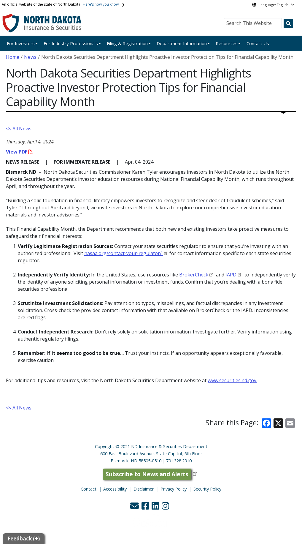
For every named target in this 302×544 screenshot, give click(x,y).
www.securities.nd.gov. (232, 380)
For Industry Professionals (71, 43)
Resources (227, 43)
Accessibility (115, 489)
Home (12, 57)
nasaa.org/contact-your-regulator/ (123, 253)
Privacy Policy (173, 489)
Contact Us (258, 43)
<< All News (18, 128)
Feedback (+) (23, 538)
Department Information (182, 43)
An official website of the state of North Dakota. (60, 4)
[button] (135, 507)
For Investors (21, 43)
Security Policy (207, 489)
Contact (88, 489)
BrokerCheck (193, 274)
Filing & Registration (127, 43)
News (30, 57)
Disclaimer (143, 489)
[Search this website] (288, 23)
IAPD (230, 274)
